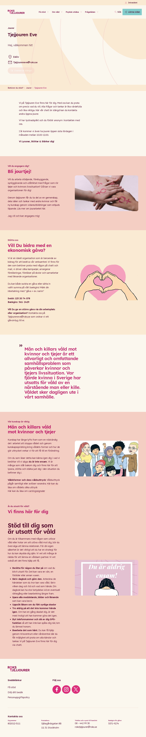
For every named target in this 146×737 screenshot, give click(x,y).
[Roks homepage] (16, 12)
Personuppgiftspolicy (19, 697)
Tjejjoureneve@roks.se (25, 62)
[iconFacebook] (57, 689)
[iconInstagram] (66, 689)
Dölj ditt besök (15, 692)
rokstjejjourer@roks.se (86, 726)
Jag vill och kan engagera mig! (24, 215)
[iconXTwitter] (76, 689)
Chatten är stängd (21, 71)
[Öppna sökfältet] (108, 12)
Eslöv (16, 56)
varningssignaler (36, 491)
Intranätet (131, 2)
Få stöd (12, 687)
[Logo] (73, 669)
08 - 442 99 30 (82, 723)
